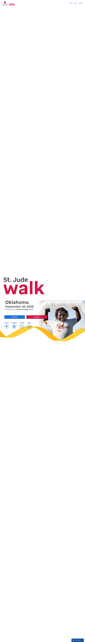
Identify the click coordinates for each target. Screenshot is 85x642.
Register (14, 317)
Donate (36, 317)
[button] (77, 640)
